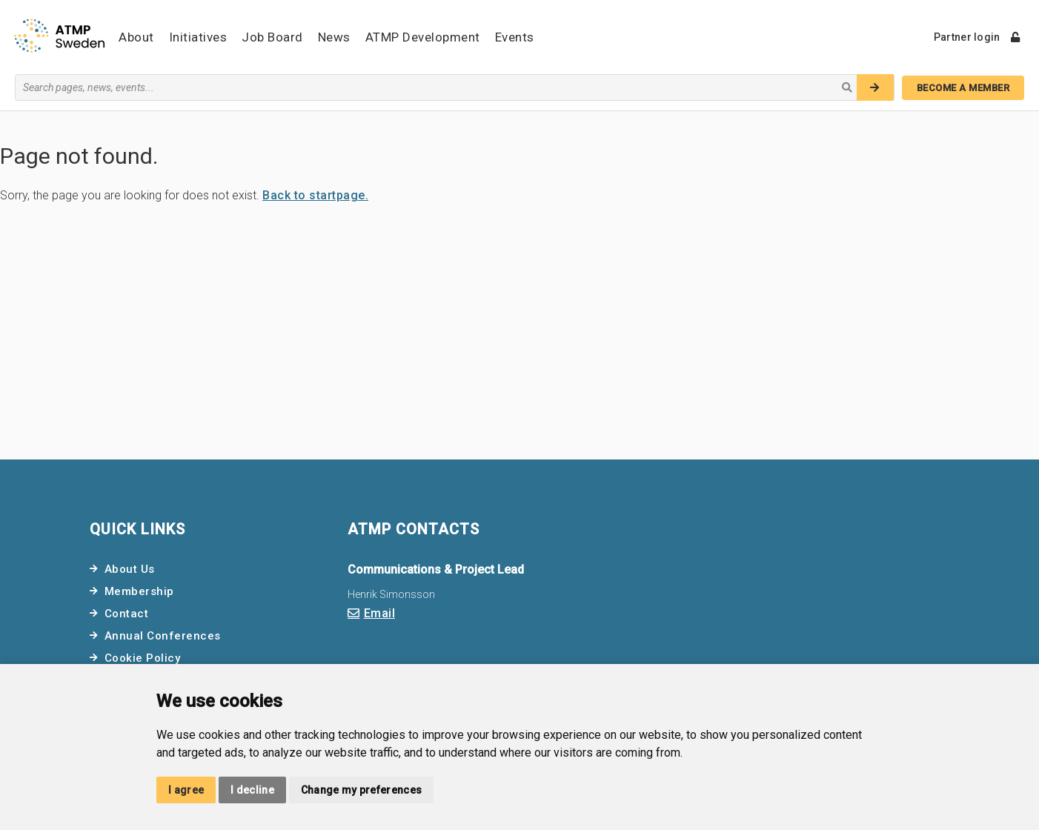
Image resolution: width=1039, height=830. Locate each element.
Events (514, 37)
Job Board (272, 37)
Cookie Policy (142, 658)
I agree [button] (186, 790)
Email (380, 613)
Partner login (977, 37)
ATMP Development (422, 37)
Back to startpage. (315, 195)
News (334, 37)
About (136, 37)
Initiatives (198, 37)
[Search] (875, 87)
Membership (139, 591)
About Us (129, 569)
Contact (126, 613)
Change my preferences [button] (361, 790)
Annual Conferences (162, 636)
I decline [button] (252, 790)
